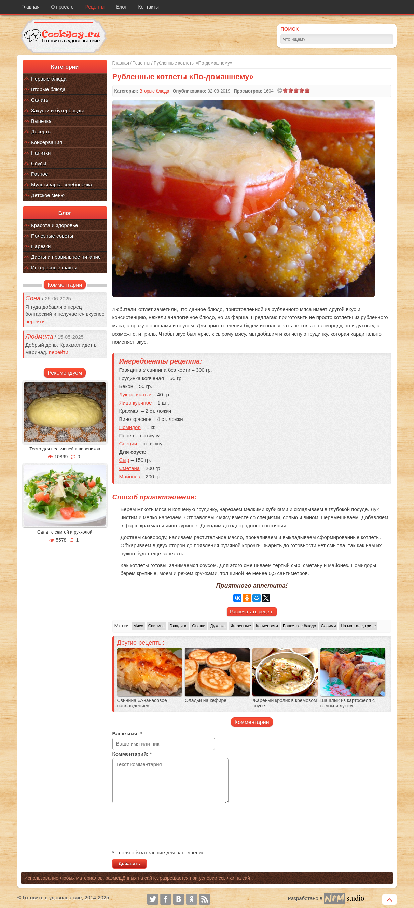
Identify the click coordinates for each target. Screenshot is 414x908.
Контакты (148, 7)
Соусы (38, 163)
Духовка (218, 626)
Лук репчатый (135, 394)
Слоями (328, 626)
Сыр (124, 460)
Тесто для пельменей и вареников (64, 448)
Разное (39, 174)
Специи (128, 443)
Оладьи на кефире (205, 700)
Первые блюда (48, 79)
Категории (65, 67)
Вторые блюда (48, 89)
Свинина (156, 626)
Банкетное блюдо (299, 626)
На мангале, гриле (358, 626)
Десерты (41, 131)
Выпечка (41, 121)
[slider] (296, 90)
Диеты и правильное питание (66, 257)
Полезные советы (52, 236)
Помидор (130, 427)
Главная (30, 7)
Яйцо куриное (135, 403)
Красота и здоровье (54, 225)
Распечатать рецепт (252, 611)
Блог (121, 7)
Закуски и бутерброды (57, 110)
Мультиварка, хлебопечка (61, 184)
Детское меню (48, 195)
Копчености (267, 626)
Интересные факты (54, 267)
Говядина (178, 626)
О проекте (62, 7)
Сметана (129, 468)
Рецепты (95, 7)
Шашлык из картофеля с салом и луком (347, 703)
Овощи (198, 626)
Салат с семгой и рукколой (64, 532)
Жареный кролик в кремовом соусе (284, 703)
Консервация (46, 142)
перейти (35, 321)
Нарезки (41, 246)
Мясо (138, 626)
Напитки (41, 153)
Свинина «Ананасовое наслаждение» (142, 703)
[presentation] (164, 827)
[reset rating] (279, 90)
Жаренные (241, 626)
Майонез (129, 476)
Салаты (40, 100)
